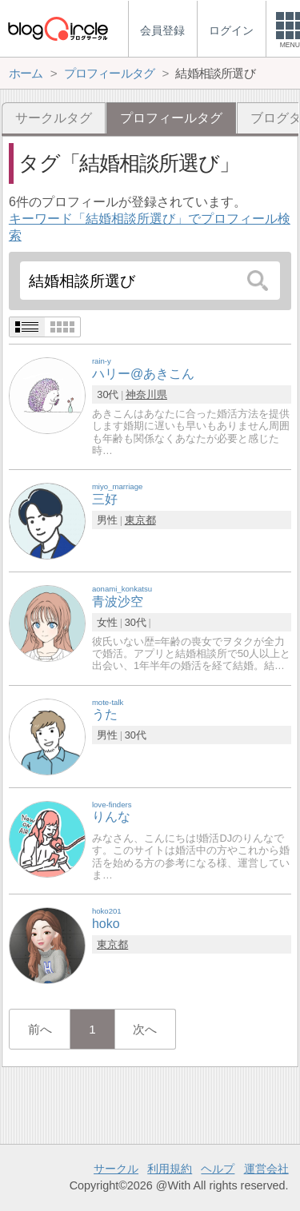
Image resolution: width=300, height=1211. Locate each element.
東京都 (140, 520)
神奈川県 (146, 394)
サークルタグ (53, 118)
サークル (116, 1168)
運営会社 (266, 1168)
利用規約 (169, 1168)
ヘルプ (217, 1168)
